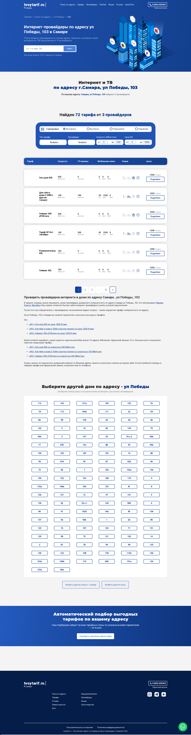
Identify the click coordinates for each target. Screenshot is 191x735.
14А (151, 553)
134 (151, 562)
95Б (129, 503)
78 (84, 545)
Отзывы (119, 4)
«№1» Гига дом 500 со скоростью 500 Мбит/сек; (52, 347)
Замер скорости (59, 705)
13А (39, 495)
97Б (62, 445)
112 (39, 404)
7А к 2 (129, 437)
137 (39, 520)
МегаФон (36, 305)
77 (39, 445)
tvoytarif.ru (34, 4)
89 (62, 537)
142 (84, 445)
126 (39, 553)
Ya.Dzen (163, 695)
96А (62, 570)
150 (39, 478)
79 (151, 428)
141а (129, 562)
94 (107, 545)
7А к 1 (84, 503)
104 (39, 453)
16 (129, 453)
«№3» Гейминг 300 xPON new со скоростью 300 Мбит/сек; (57, 356)
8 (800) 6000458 (159, 5)
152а (129, 470)
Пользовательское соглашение (80, 728)
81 (62, 545)
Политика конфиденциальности (110, 728)
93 (129, 445)
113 (62, 412)
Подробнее (155, 180)
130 (106, 553)
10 (84, 428)
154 (84, 478)
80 (151, 520)
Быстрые (94, 129)
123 (39, 528)
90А (151, 437)
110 (84, 562)
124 (106, 528)
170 (129, 478)
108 (84, 553)
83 (107, 428)
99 (39, 462)
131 (62, 495)
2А (129, 520)
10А (84, 487)
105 (84, 453)
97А (62, 462)
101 (151, 412)
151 (151, 528)
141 (129, 495)
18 (39, 412)
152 (62, 478)
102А (84, 512)
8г (129, 487)
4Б (151, 420)
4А (62, 520)
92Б (84, 520)
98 (62, 420)
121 (106, 537)
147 (84, 437)
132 (129, 404)
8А (39, 420)
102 (129, 537)
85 (129, 512)
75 (84, 537)
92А (129, 462)
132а (39, 487)
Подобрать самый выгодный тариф (95, 637)
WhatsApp (149, 695)
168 (106, 478)
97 (107, 495)
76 (62, 528)
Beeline (159, 303)
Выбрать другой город (115, 585)
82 (62, 503)
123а (39, 570)
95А (39, 437)
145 (62, 404)
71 (129, 528)
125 (106, 487)
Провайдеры (91, 4)
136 (39, 503)
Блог (54, 709)
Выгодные (71, 129)
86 (39, 512)
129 (39, 537)
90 (129, 545)
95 (84, 462)
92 (107, 437)
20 (129, 420)
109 (106, 404)
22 (129, 412)
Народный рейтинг (89, 694)
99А (151, 445)
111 (106, 412)
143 (39, 428)
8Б (107, 445)
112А (129, 553)
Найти (69, 49)
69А (107, 562)
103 (62, 453)
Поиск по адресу (67, 4)
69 (107, 420)
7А (151, 404)
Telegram (156, 695)
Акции (111, 4)
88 (151, 453)
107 (84, 528)
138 (84, 420)
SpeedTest (129, 4)
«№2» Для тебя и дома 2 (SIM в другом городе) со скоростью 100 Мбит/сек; (65, 352)
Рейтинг (103, 4)
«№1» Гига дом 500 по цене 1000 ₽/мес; (48, 325)
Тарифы (80, 4)
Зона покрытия (87, 705)
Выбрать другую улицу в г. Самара (81, 585)
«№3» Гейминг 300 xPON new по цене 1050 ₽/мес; (53, 333)
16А (107, 512)
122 (62, 553)
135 (106, 453)
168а (62, 487)
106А (61, 562)
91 (62, 512)
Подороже (143, 129)
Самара (28, 8)
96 (151, 462)
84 (62, 470)
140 (106, 503)
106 (151, 512)
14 (151, 537)
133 (151, 545)
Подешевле (118, 129)
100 (106, 470)
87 (107, 462)
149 (129, 428)
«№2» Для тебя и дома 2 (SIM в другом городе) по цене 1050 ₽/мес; (61, 329)
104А (84, 412)
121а (84, 404)
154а (39, 562)
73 (39, 470)
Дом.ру (27, 305)
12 (84, 495)
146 (151, 470)
